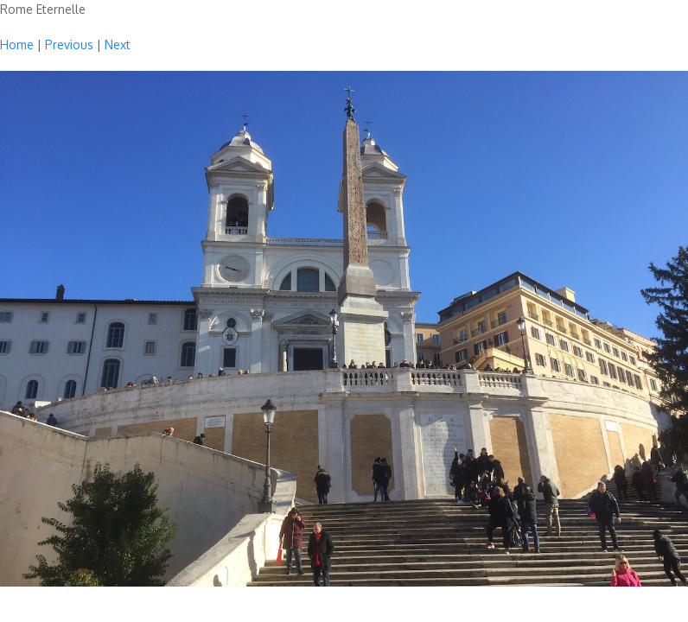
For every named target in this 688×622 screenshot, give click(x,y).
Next (118, 44)
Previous (69, 44)
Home (17, 44)
